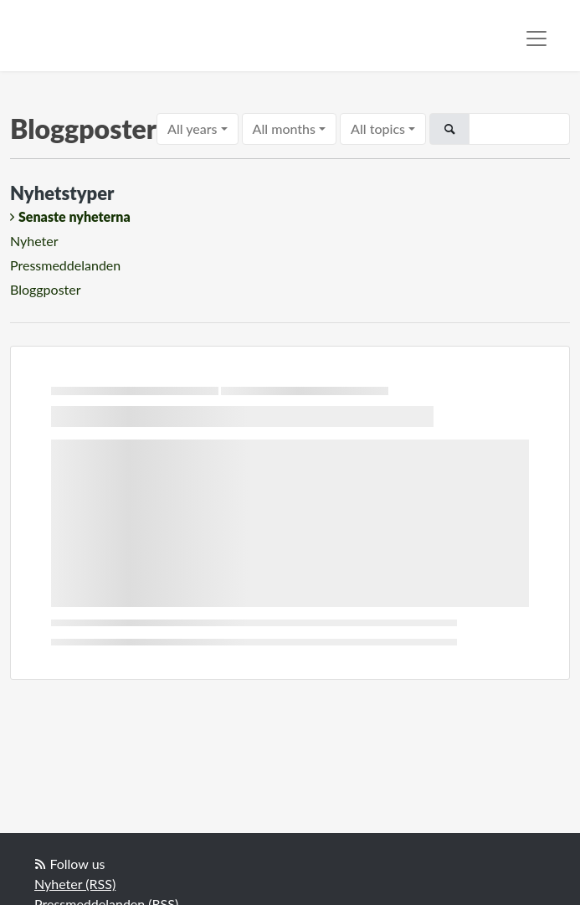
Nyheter (34, 241)
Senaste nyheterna (74, 216)
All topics (378, 128)
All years (192, 128)
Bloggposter (45, 289)
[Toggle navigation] (536, 38)
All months (284, 128)
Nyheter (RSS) (74, 884)
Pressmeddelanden (65, 265)
